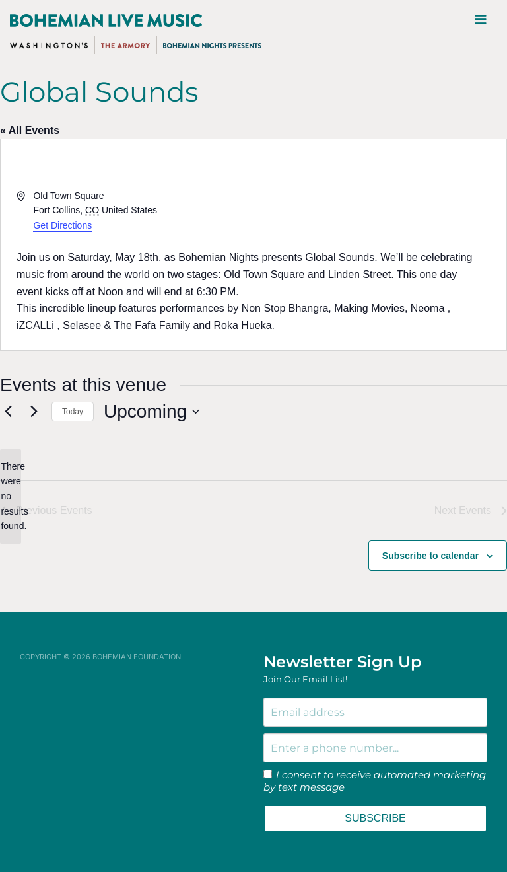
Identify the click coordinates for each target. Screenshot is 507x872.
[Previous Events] (8, 411)
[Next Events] (34, 411)
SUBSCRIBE (375, 818)
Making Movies (369, 308)
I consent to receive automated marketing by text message (374, 781)
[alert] (10, 496)
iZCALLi (35, 325)
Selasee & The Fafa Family (126, 325)
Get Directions (62, 225)
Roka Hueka (243, 325)
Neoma (428, 308)
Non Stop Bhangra (285, 308)
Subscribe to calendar (430, 555)
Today (72, 411)
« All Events (29, 130)
